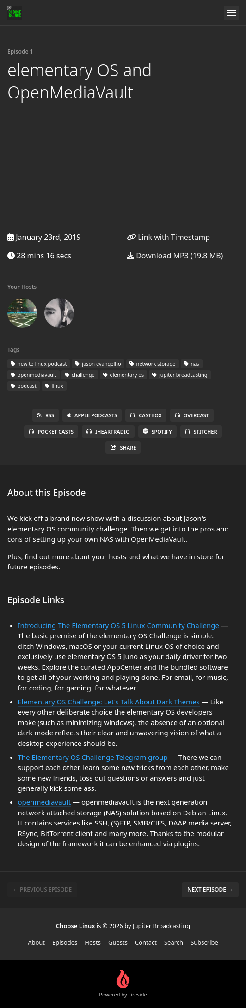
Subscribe (204, 942)
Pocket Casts (51, 431)
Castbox (145, 415)
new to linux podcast (39, 363)
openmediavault (33, 374)
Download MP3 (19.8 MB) (175, 255)
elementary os (123, 374)
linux (54, 385)
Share (123, 447)
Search (173, 942)
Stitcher (201, 431)
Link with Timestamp (168, 237)
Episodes (64, 942)
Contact (146, 942)
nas (191, 363)
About (36, 942)
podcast (24, 385)
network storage (152, 363)
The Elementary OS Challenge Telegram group (93, 757)
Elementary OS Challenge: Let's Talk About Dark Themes (109, 701)
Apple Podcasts (92, 415)
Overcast (192, 415)
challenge (80, 374)
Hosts (93, 942)
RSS (45, 415)
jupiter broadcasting (179, 374)
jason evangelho (98, 363)
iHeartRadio (108, 431)
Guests (118, 942)
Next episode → (210, 889)
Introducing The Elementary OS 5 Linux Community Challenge (118, 625)
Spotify (157, 431)
